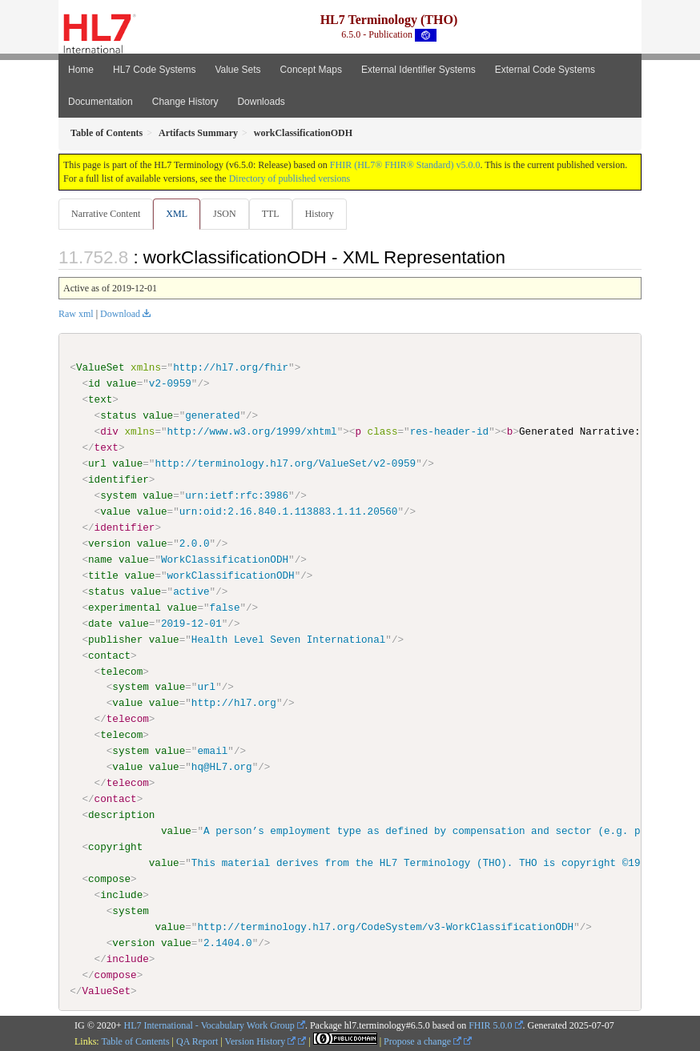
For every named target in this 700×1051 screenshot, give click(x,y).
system (118, 495)
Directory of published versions (290, 178)
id (94, 383)
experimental (124, 607)
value (122, 383)
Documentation (100, 101)
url (97, 463)
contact (109, 655)
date (100, 623)
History (319, 213)
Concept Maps (311, 69)
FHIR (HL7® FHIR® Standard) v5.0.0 (405, 164)
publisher (115, 639)
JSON (224, 213)
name (100, 559)
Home (81, 69)
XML (176, 213)
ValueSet (100, 367)
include (121, 894)
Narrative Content (105, 213)
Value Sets (237, 69)
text (100, 399)
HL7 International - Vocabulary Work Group (209, 1025)
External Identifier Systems (418, 69)
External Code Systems (545, 69)
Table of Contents (135, 1041)
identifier (118, 479)
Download (120, 313)
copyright (115, 847)
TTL (271, 213)
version (109, 543)
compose (109, 878)
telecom (121, 671)
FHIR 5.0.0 (490, 1025)
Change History (185, 101)
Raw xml (76, 313)
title (103, 575)
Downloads (260, 101)
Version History (260, 1041)
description (121, 815)
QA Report (197, 1041)
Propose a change (422, 1041)
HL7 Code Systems (154, 69)
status (118, 415)
